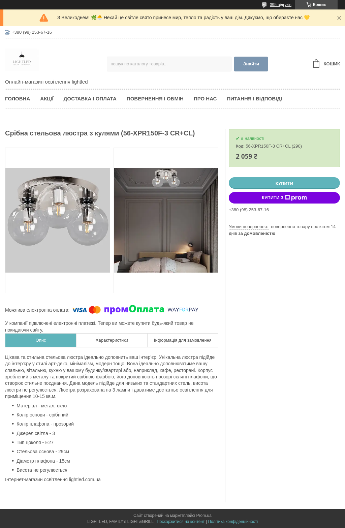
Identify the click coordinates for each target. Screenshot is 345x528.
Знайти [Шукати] (251, 63)
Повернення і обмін (155, 98)
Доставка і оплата (90, 98)
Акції (46, 98)
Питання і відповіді (254, 98)
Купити (284, 183)
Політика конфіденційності (233, 521)
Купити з (284, 198)
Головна (17, 98)
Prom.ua (204, 515)
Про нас (205, 98)
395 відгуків (280, 4)
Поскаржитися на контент (181, 521)
